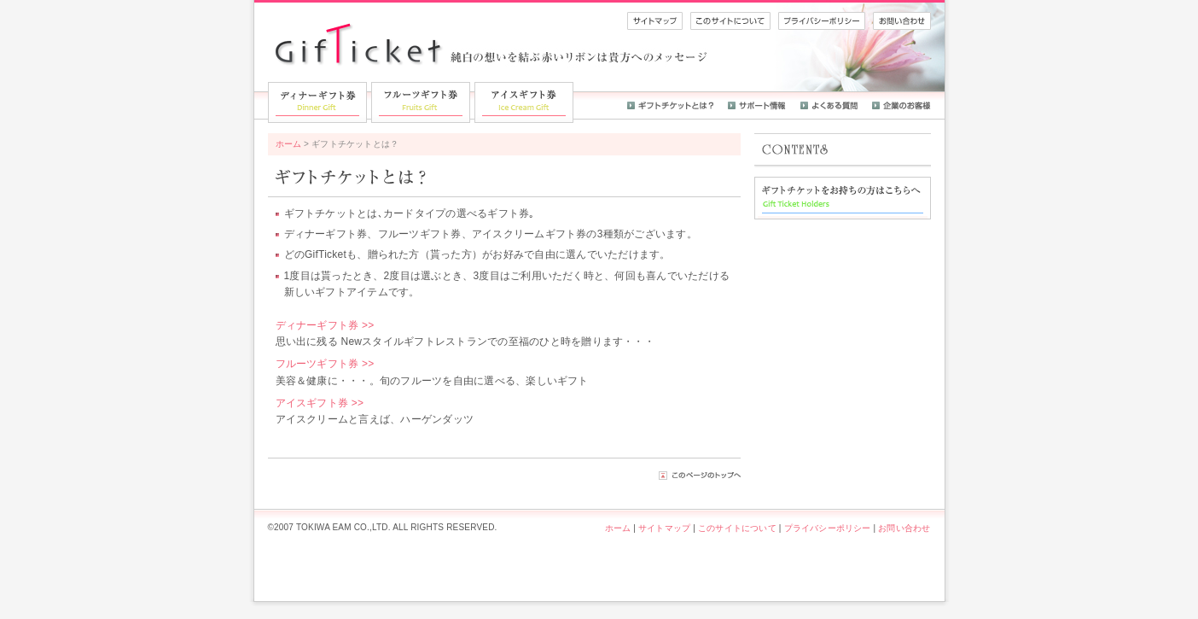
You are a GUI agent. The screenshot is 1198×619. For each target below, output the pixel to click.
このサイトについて (737, 528)
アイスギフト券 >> (320, 403)
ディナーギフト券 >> (325, 325)
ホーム (289, 144)
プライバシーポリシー (827, 528)
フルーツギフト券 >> (325, 364)
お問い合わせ (904, 528)
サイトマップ (664, 528)
